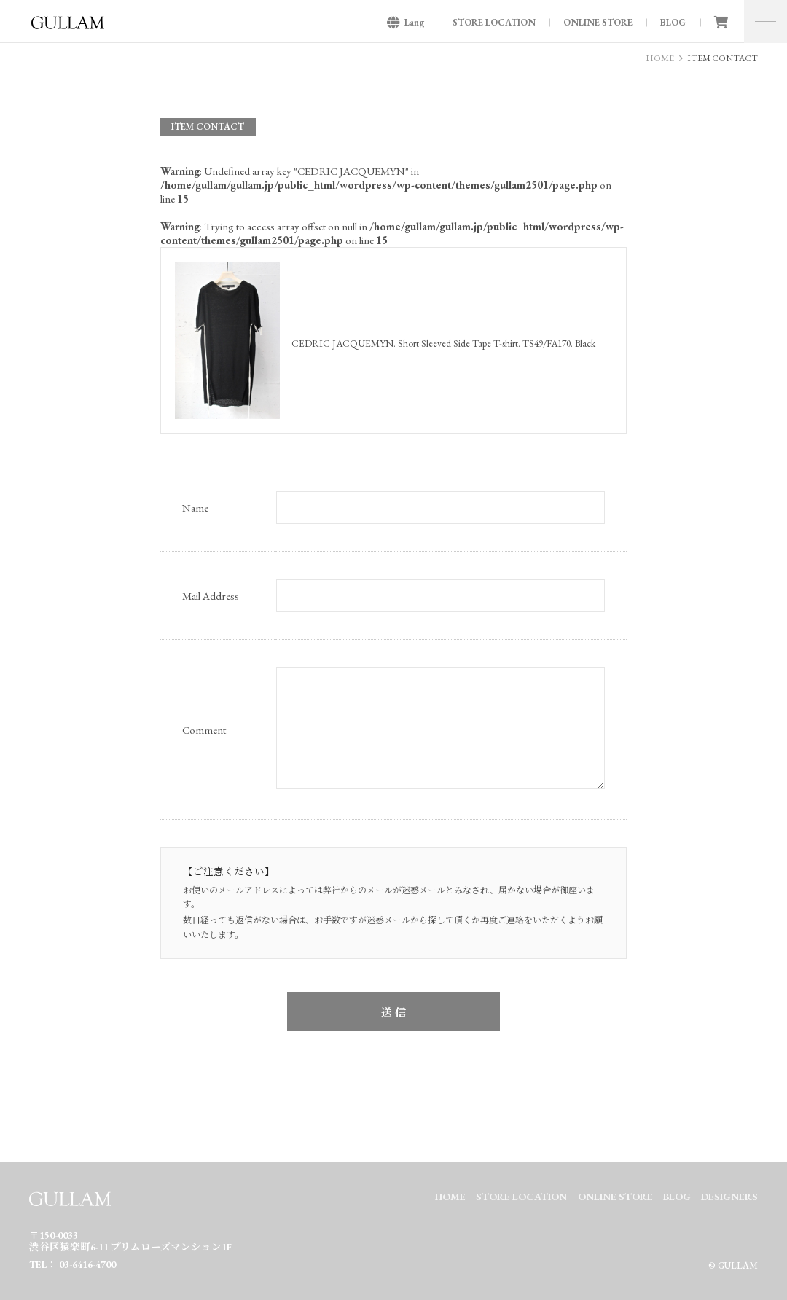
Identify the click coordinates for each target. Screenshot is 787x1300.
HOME (660, 58)
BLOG (673, 22)
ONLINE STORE (598, 22)
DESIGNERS (729, 1196)
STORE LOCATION (494, 22)
